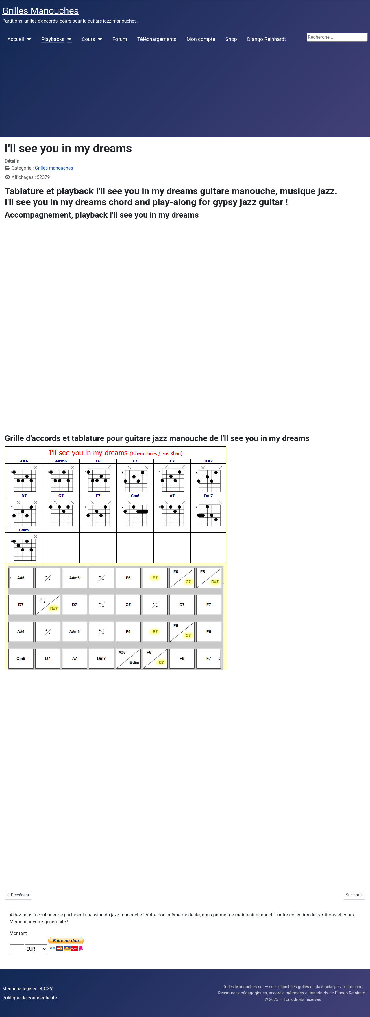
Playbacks (52, 39)
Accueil (16, 39)
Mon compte (201, 39)
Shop (231, 39)
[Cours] (98, 39)
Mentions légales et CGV (27, 988)
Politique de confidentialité (29, 998)
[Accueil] (27, 39)
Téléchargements (156, 39)
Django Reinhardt (266, 39)
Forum (119, 39)
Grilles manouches (54, 168)
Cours (88, 39)
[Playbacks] (68, 39)
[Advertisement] (185, 93)
